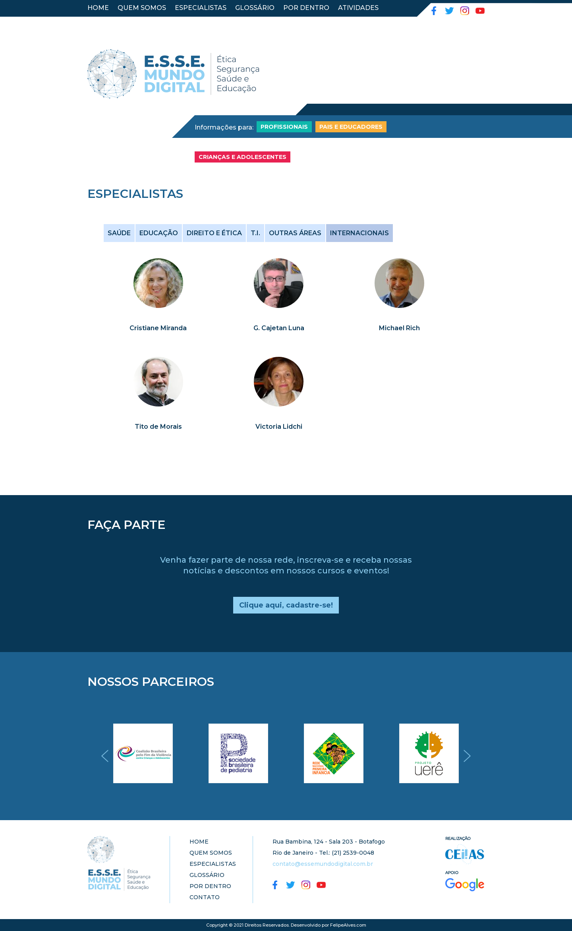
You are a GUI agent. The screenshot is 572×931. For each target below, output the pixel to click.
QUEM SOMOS (142, 8)
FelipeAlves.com (348, 925)
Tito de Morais (158, 426)
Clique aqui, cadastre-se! (286, 605)
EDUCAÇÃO (158, 233)
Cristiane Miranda (158, 328)
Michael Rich (399, 328)
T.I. (255, 233)
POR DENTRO (306, 8)
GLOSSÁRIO (254, 8)
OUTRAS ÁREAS (295, 233)
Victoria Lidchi (278, 426)
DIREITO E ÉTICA (214, 233)
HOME (98, 8)
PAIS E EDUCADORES (351, 126)
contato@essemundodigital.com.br (322, 863)
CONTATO (104, 22)
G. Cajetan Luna (278, 328)
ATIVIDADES (358, 8)
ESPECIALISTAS (200, 8)
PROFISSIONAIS (284, 126)
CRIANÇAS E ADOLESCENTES (242, 157)
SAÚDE (119, 233)
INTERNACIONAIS (359, 233)
